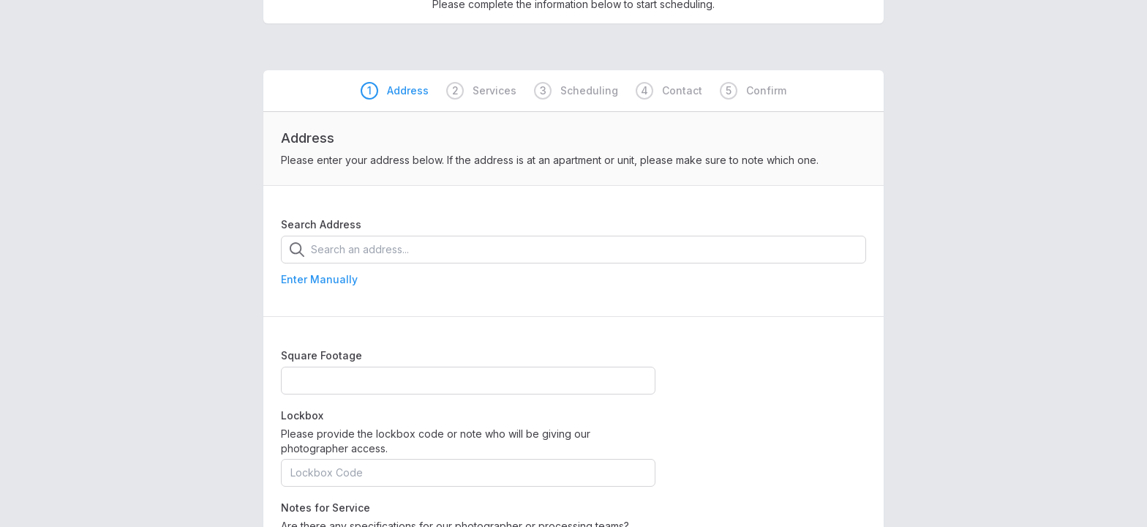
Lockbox (302, 415)
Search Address (321, 224)
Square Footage (321, 355)
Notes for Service (325, 507)
